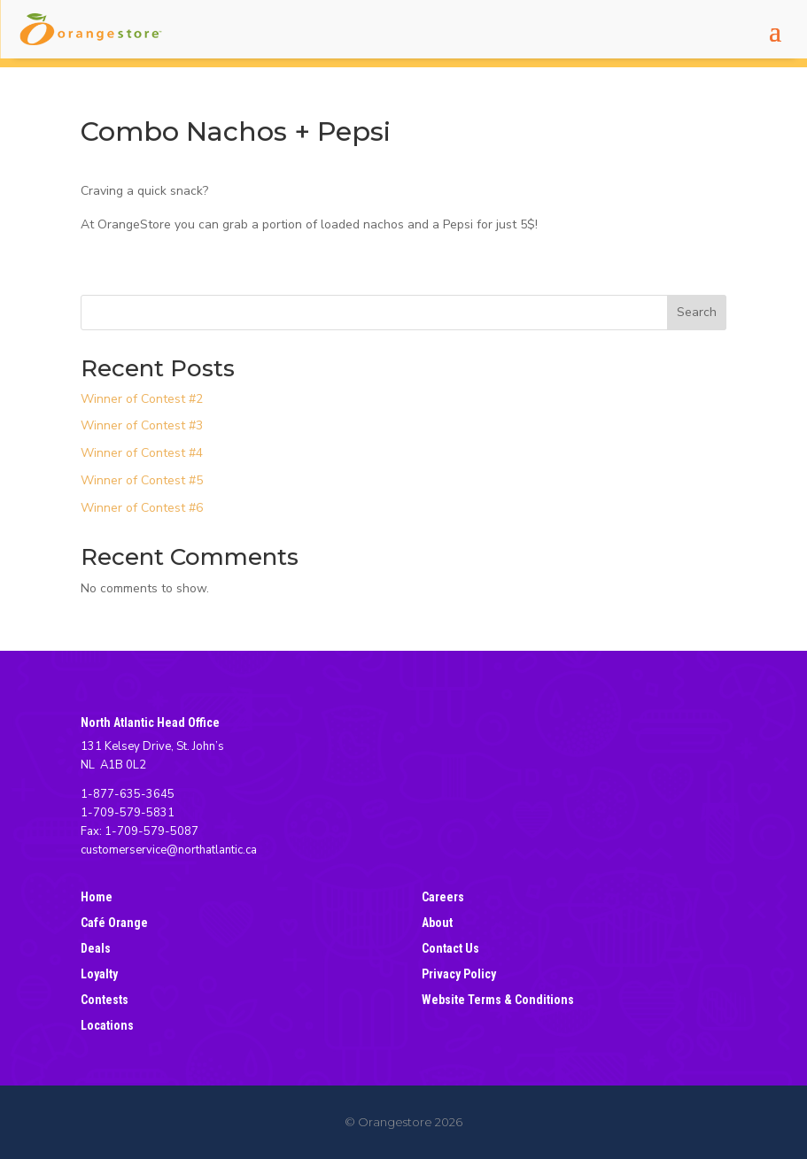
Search (697, 312)
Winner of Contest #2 (142, 398)
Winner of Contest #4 (142, 452)
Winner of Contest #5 (142, 480)
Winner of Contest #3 (142, 425)
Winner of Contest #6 (142, 507)
